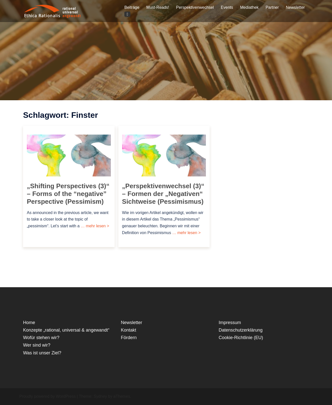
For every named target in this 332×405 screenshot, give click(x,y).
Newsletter (295, 7)
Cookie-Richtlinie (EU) (241, 337)
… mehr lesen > (94, 226)
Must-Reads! (157, 7)
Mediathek (249, 7)
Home (29, 322)
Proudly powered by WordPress (47, 396)
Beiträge (131, 7)
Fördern (129, 337)
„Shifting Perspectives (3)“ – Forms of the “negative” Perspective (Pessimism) (68, 193)
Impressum (230, 322)
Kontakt (128, 330)
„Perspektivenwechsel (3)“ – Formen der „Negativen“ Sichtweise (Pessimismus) (163, 193)
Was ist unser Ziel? (42, 352)
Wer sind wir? (36, 345)
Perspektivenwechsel (195, 7)
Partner (272, 7)
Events (227, 7)
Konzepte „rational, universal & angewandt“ (66, 330)
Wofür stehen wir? (41, 337)
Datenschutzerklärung (241, 330)
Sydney (100, 396)
